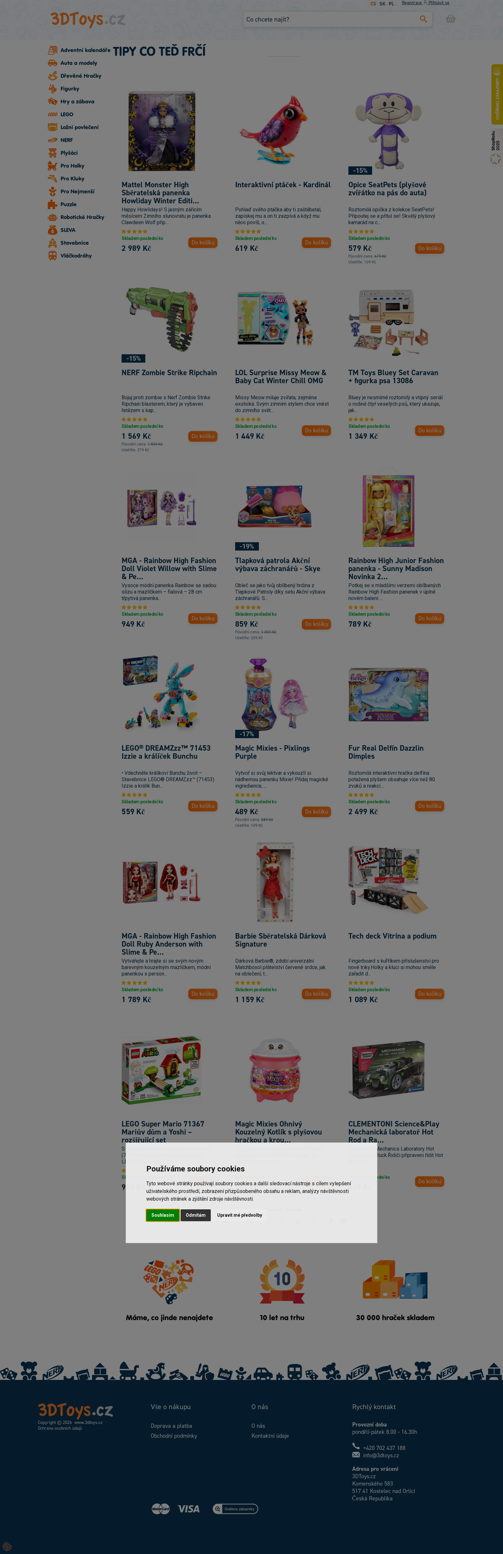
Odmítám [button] (196, 1215)
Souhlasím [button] (162, 1215)
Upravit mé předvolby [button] (239, 1215)
